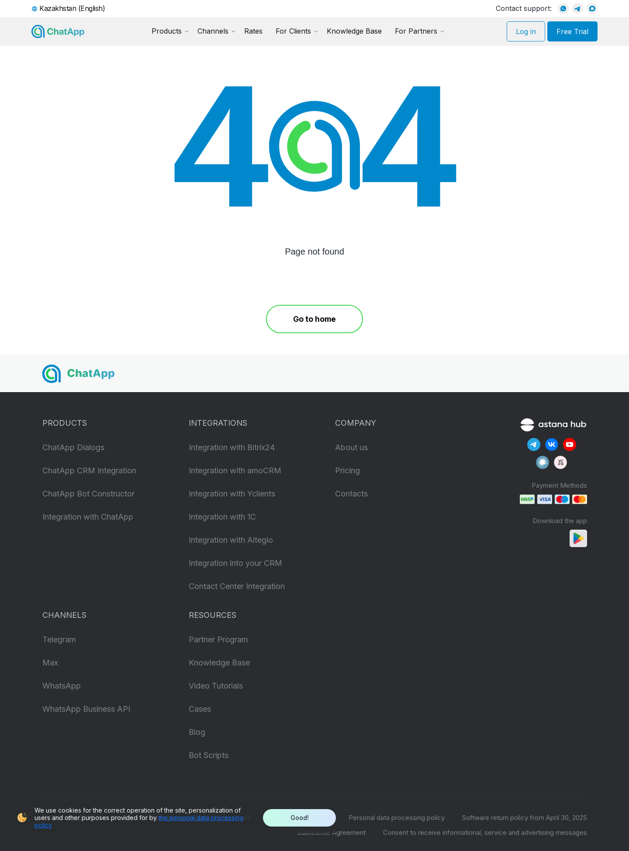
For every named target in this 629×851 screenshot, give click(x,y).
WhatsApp (61, 685)
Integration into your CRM (235, 563)
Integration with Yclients (232, 493)
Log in (526, 31)
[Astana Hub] (553, 424)
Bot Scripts (208, 755)
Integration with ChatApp (87, 516)
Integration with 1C (222, 516)
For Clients (293, 31)
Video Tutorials (216, 685)
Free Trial (572, 31)
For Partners (416, 31)
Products (167, 31)
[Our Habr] (542, 462)
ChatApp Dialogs (73, 447)
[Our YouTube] (569, 444)
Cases (200, 708)
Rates (253, 31)
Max (50, 662)
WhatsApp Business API (86, 708)
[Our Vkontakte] (551, 444)
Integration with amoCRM (235, 470)
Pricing (347, 470)
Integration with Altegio (231, 539)
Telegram (59, 639)
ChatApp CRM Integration (89, 470)
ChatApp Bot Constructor (88, 493)
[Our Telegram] (533, 444)
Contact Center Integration (237, 586)
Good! (299, 817)
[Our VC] (560, 462)
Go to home (314, 319)
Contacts (351, 493)
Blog (197, 732)
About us (351, 447)
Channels (212, 31)
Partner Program (218, 639)
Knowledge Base (354, 31)
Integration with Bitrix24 (232, 447)
